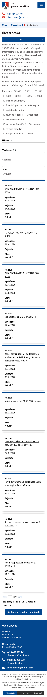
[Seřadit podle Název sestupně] (12, 140)
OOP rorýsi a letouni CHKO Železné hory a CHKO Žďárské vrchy (22, 443)
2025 (29, 96)
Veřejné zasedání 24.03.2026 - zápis (23, 403)
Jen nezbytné (24, 693)
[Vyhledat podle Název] (23, 144)
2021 (29, 91)
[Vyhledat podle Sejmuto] (23, 164)
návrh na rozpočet (14, 114)
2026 (39, 96)
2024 (18, 96)
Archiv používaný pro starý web (23, 612)
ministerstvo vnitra (15, 110)
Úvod (4, 25)
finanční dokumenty (15, 100)
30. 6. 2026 (10, 293)
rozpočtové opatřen (15, 119)
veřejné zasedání (14, 133)
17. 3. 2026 (10, 574)
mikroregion (33, 105)
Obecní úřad (17, 25)
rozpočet (33, 114)
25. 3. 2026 (10, 412)
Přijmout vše (10, 693)
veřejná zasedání (14, 129)
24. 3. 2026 (10, 453)
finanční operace (14, 105)
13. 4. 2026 (10, 284)
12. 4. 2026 (10, 325)
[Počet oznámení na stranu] (7, 605)
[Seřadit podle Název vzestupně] (12, 139)
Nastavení (37, 693)
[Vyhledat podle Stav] (23, 174)
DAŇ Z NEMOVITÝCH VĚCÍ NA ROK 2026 (22, 191)
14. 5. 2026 (10, 208)
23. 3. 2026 (10, 534)
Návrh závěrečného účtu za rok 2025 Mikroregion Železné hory (23, 484)
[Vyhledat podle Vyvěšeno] (23, 154)
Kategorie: (7, 91)
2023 (8, 96)
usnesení (35, 124)
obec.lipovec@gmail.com (18, 17)
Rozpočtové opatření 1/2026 (21, 317)
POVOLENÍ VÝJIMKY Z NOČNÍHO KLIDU (21, 234)
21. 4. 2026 (10, 244)
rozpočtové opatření (16, 124)
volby (30, 133)
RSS (31, 39)
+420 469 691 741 (15, 14)
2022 (39, 91)
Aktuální (9, 217)
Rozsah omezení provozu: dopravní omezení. (22, 524)
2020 (18, 91)
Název (6, 140)
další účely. (28, 679)
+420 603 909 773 (16, 660)
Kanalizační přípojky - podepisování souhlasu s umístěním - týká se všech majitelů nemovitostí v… (23, 357)
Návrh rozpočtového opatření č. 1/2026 (20, 564)
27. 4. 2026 (10, 200)
